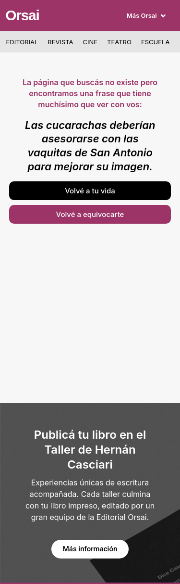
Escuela (155, 42)
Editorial (22, 42)
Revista (60, 42)
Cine (90, 42)
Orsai (22, 15)
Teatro (119, 42)
